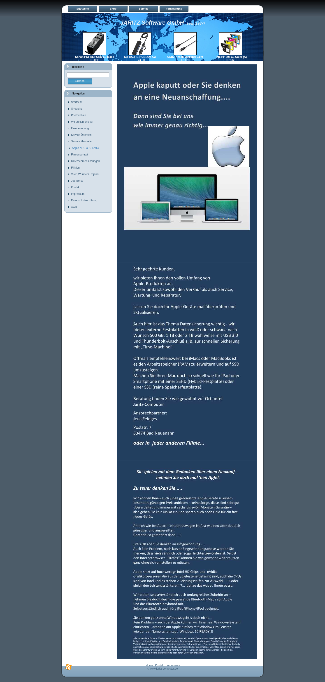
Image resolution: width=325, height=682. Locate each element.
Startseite (83, 8)
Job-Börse (77, 180)
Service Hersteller (82, 141)
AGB (74, 207)
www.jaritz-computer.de (164, 668)
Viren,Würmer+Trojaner (85, 174)
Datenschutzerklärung (84, 200)
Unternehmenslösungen (85, 161)
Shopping (77, 108)
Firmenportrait (79, 154)
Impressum (77, 193)
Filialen (75, 167)
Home (149, 665)
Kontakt (75, 187)
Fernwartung (174, 8)
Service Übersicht (81, 134)
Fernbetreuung (80, 128)
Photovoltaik (78, 115)
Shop (113, 8)
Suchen (80, 80)
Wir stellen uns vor (82, 121)
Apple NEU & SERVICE (86, 148)
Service (144, 8)
